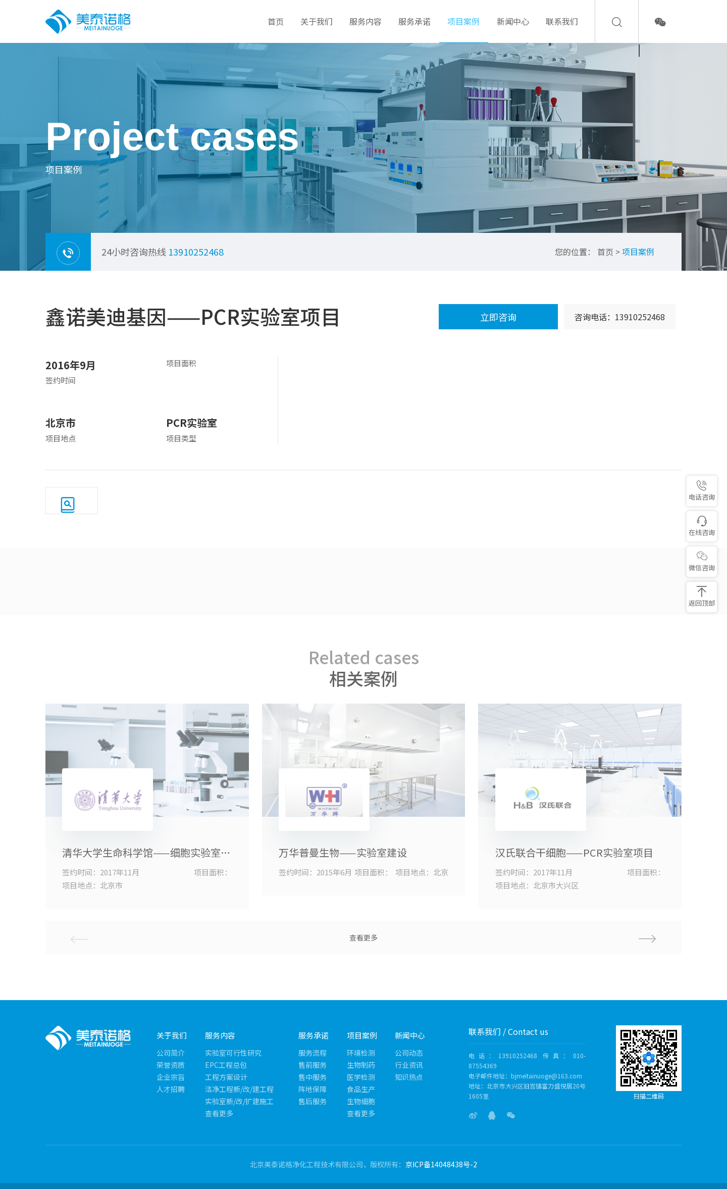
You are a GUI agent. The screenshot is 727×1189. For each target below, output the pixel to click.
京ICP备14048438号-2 (441, 1164)
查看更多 (363, 937)
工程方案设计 (226, 1077)
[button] (576, 937)
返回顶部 (702, 597)
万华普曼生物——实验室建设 (343, 852)
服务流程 (312, 1053)
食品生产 (361, 1089)
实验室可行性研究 (233, 1053)
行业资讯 (409, 1065)
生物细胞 (361, 1101)
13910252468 (196, 251)
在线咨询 (702, 526)
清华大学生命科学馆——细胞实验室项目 (147, 852)
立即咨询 (498, 316)
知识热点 (409, 1077)
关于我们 (316, 29)
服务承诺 (414, 29)
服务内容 (365, 29)
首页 (276, 29)
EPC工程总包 (226, 1065)
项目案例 (463, 29)
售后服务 (312, 1101)
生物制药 (361, 1065)
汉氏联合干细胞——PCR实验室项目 (574, 852)
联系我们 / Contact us (508, 1031)
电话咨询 (702, 491)
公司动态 (409, 1053)
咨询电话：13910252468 (620, 317)
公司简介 (171, 1053)
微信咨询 (702, 561)
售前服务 (312, 1065)
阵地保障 (312, 1089)
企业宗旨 (171, 1077)
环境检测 (361, 1053)
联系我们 (562, 29)
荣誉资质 (171, 1065)
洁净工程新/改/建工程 (239, 1089)
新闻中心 (513, 29)
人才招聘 (171, 1089)
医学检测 (361, 1077)
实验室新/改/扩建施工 (239, 1101)
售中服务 (312, 1077)
